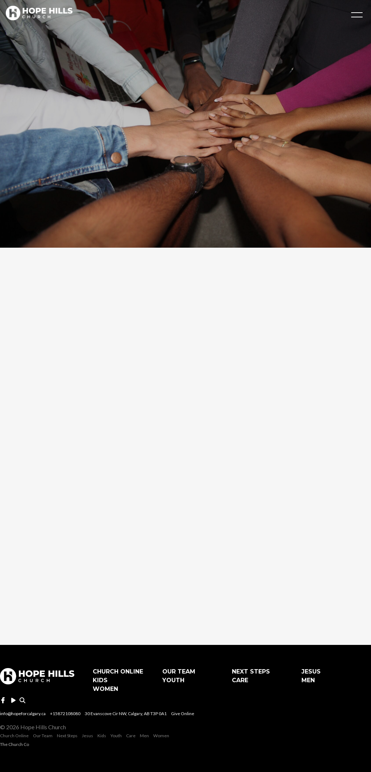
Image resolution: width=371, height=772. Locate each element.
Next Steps (251, 671)
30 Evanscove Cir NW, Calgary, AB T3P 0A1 (126, 713)
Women (105, 688)
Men (308, 680)
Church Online (118, 671)
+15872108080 (65, 713)
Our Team (178, 671)
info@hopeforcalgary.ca (23, 713)
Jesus (311, 671)
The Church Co (14, 744)
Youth (173, 680)
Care (240, 680)
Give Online (182, 713)
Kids (100, 680)
